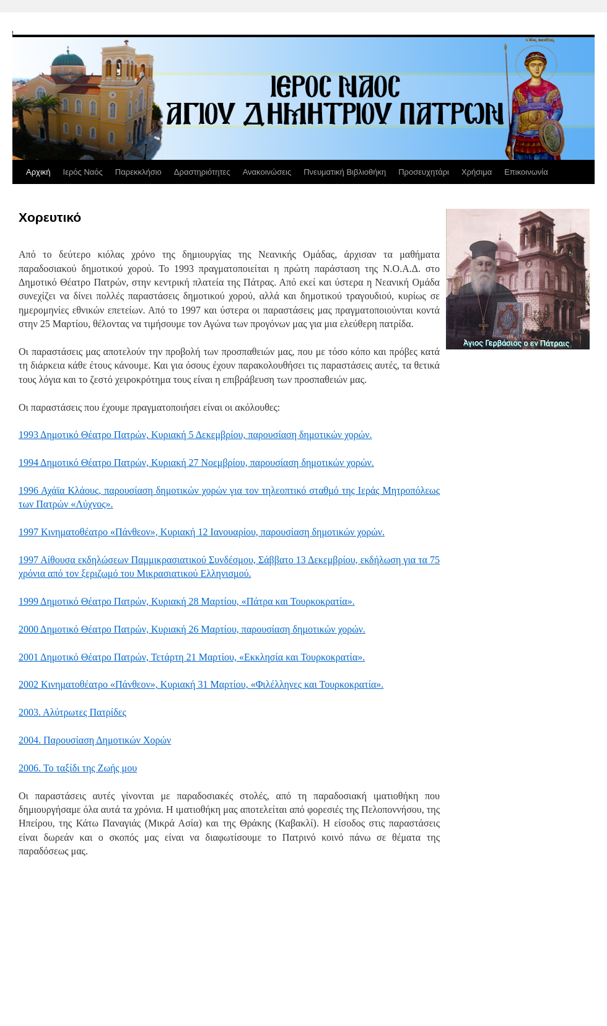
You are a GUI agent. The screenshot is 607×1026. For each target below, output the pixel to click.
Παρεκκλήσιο (138, 172)
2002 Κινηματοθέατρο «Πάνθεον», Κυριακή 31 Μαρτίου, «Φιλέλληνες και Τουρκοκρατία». (201, 684)
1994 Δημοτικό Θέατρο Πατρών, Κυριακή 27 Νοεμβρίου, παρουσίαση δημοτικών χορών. (196, 462)
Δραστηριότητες (202, 172)
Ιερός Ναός (83, 172)
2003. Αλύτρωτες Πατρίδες (72, 712)
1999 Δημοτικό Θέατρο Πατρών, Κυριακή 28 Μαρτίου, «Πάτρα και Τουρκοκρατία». (187, 601)
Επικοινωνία (526, 172)
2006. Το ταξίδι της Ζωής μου (78, 768)
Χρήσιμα (476, 172)
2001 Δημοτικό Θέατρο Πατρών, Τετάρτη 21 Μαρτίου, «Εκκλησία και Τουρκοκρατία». (192, 657)
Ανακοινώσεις (267, 172)
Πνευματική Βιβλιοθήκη (345, 172)
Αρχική (38, 172)
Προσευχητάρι (423, 172)
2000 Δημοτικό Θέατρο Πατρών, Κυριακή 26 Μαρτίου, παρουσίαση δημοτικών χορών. (192, 629)
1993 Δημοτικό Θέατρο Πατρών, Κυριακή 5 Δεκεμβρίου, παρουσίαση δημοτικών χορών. (195, 434)
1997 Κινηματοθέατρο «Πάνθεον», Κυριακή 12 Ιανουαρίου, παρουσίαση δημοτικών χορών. (202, 532)
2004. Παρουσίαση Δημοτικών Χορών (95, 740)
